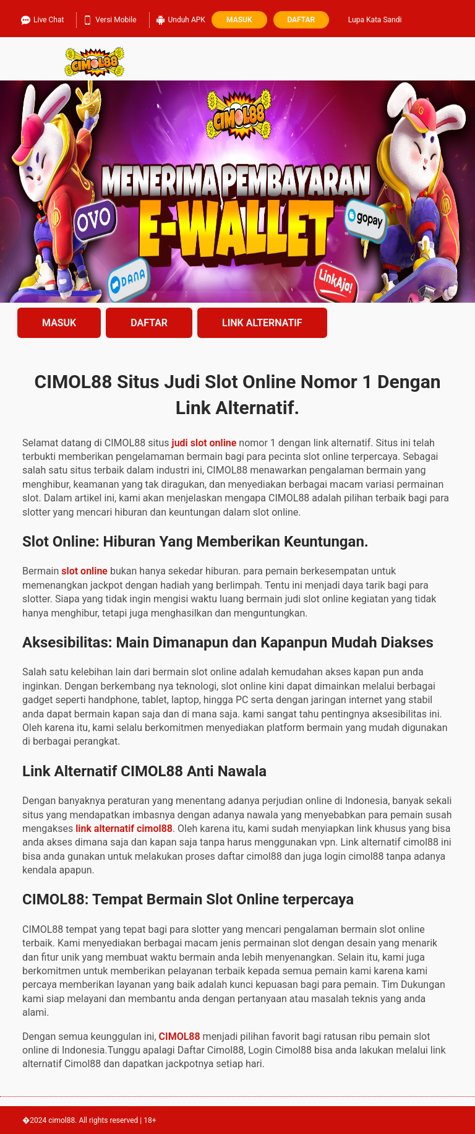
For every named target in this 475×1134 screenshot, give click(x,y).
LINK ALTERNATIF (262, 323)
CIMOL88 (179, 1036)
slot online (84, 571)
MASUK (59, 323)
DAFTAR (149, 323)
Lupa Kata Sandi (375, 19)
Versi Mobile (109, 19)
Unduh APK (180, 19)
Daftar (301, 19)
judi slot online (204, 443)
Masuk (239, 19)
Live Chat (42, 19)
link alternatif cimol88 (124, 828)
